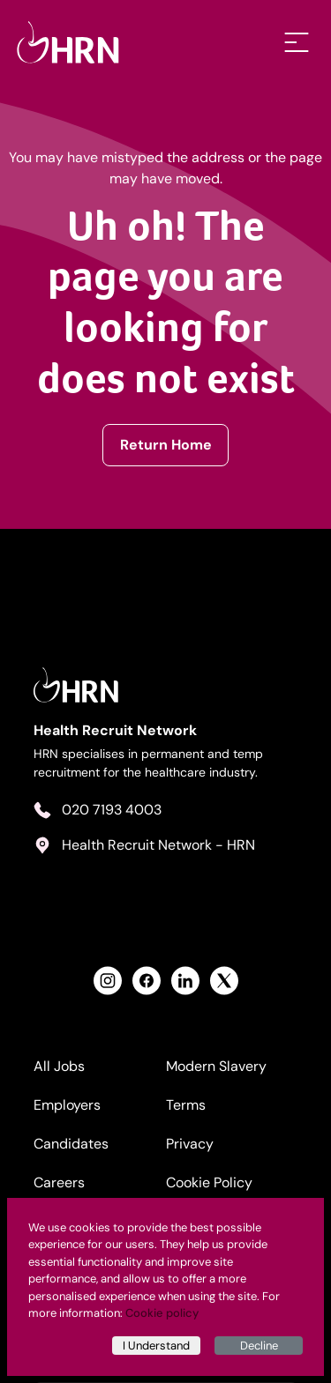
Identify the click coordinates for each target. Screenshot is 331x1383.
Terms (186, 1105)
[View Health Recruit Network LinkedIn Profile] (185, 980)
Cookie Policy (209, 1182)
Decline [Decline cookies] (259, 1345)
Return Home (166, 444)
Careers (59, 1182)
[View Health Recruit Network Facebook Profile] (146, 980)
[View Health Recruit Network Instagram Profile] (108, 980)
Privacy (190, 1143)
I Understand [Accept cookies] (156, 1345)
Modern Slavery (216, 1066)
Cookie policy (162, 1312)
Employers (67, 1105)
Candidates (71, 1143)
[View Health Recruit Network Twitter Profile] (224, 980)
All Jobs (59, 1066)
